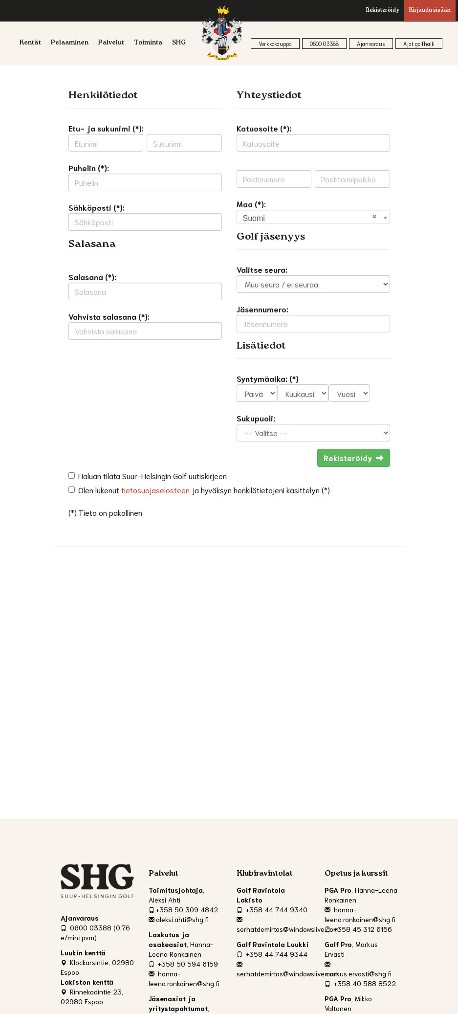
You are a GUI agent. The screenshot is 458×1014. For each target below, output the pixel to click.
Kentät (30, 43)
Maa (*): (251, 203)
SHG (179, 43)
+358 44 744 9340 (272, 909)
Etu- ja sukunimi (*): (106, 128)
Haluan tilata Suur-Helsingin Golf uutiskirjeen (152, 475)
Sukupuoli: (256, 418)
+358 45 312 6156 (358, 929)
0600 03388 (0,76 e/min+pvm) (95, 932)
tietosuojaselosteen (155, 490)
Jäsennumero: (262, 309)
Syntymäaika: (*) (268, 378)
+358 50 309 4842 (183, 909)
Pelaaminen (69, 43)
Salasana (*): (92, 276)
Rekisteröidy (382, 11)
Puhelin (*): (88, 167)
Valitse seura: (262, 269)
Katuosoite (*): (264, 128)
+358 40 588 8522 (360, 983)
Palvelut (111, 43)
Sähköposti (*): (96, 207)
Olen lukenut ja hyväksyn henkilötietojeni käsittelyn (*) (204, 490)
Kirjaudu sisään (430, 11)
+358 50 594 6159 (183, 963)
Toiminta (148, 43)
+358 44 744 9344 (272, 953)
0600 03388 (324, 43)
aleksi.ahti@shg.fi (179, 919)
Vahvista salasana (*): (109, 316)
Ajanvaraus (371, 43)
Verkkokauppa (275, 43)
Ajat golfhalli (419, 43)
